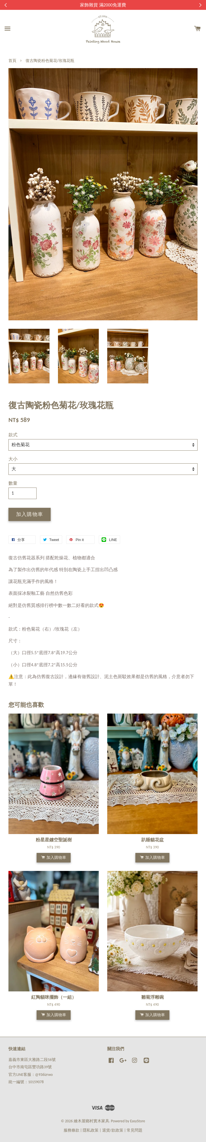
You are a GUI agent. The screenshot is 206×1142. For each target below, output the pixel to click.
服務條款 (71, 1130)
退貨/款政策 (112, 1130)
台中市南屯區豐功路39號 (30, 1067)
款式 (12, 434)
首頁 (12, 60)
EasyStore (137, 1121)
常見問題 (134, 1130)
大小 (12, 459)
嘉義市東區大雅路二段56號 (32, 1059)
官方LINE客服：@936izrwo (30, 1074)
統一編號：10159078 (26, 1082)
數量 (12, 483)
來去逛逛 (135, 5)
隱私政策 (90, 1130)
